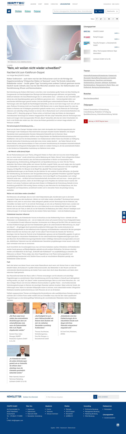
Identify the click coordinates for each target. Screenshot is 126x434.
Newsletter (69, 414)
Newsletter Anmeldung (35, 416)
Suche (98, 11)
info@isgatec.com (17, 420)
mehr (116, 33)
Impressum (31, 409)
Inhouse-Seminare (52, 414)
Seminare (50, 411)
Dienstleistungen (89, 80)
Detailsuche (113, 11)
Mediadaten (108, 409)
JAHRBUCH (69, 416)
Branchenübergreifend (91, 98)
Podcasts (68, 409)
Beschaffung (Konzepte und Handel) (103, 78)
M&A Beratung (89, 416)
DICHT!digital (70, 411)
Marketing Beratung (91, 414)
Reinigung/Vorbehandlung (101, 87)
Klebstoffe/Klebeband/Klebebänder (96, 75)
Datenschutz (31, 411)
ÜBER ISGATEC (115, 4)
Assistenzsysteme (109, 418)
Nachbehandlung (89, 85)
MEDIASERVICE (107, 4)
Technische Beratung (91, 409)
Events (49, 409)
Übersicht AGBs (32, 414)
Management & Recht (103, 85)
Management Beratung (92, 411)
